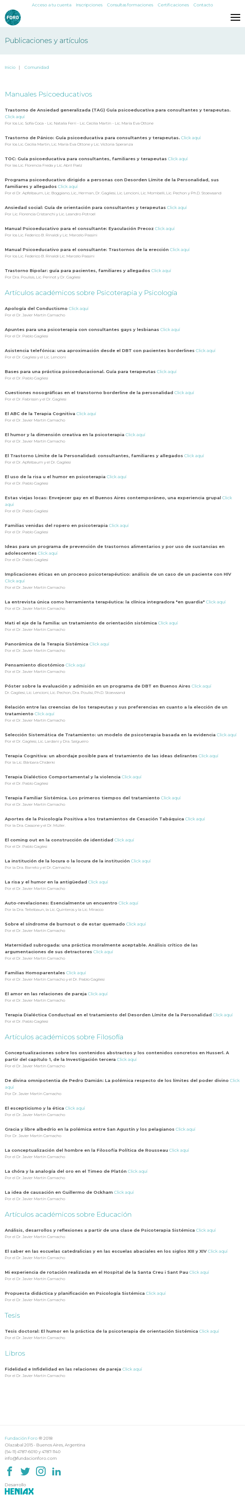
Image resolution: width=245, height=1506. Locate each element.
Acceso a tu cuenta (51, 4)
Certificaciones (173, 4)
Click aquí (15, 116)
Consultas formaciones (130, 4)
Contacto (203, 4)
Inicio (10, 67)
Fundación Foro (21, 1438)
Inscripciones (89, 4)
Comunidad (36, 67)
